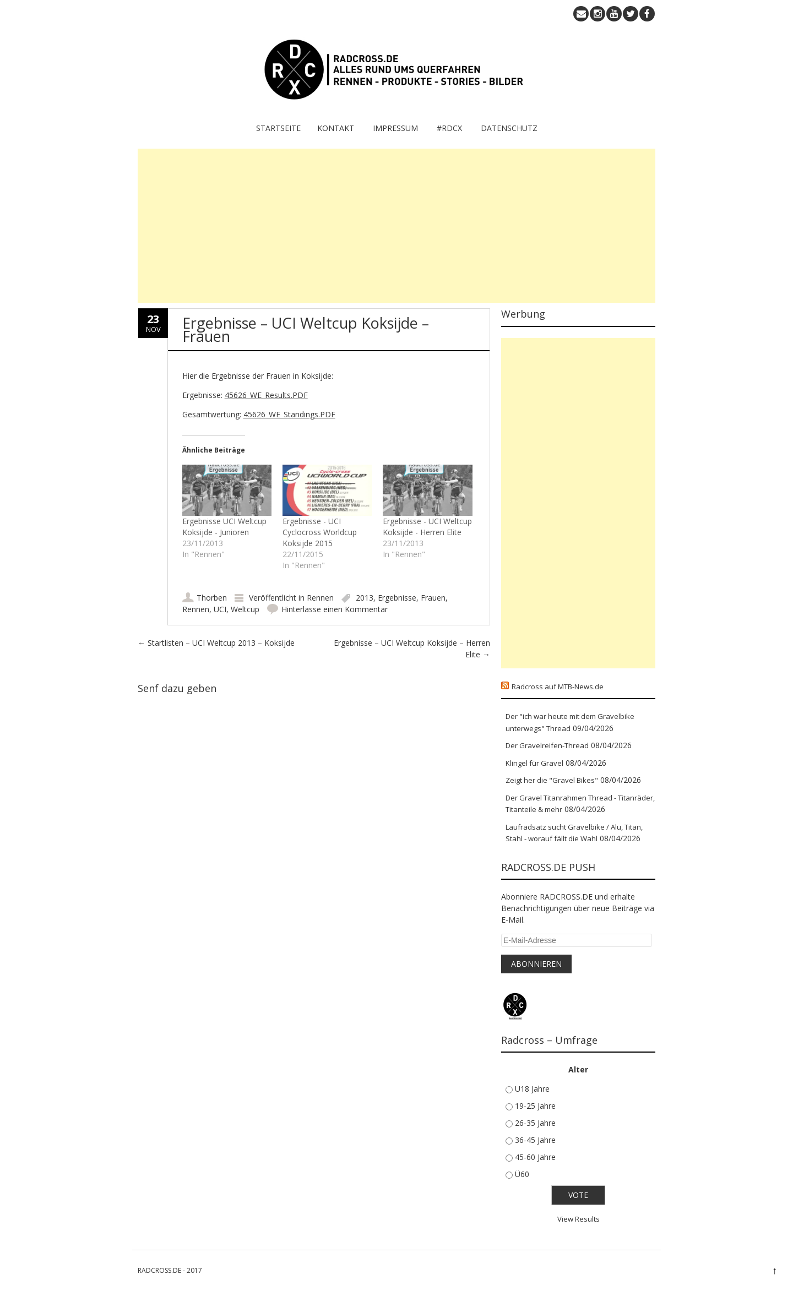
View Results (578, 1219)
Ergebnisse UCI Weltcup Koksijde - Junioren (224, 526)
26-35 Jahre (535, 1123)
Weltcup (245, 609)
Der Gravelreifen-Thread (547, 745)
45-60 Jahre (535, 1157)
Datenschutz (509, 128)
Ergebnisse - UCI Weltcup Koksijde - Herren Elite (427, 526)
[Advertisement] (396, 226)
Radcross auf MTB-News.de (558, 686)
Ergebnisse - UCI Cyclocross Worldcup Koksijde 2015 (320, 532)
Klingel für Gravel (534, 763)
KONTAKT (335, 128)
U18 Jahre (532, 1088)
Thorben (212, 597)
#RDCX (449, 128)
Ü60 (522, 1174)
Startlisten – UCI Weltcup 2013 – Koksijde (216, 643)
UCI (220, 609)
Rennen (320, 597)
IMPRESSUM (395, 128)
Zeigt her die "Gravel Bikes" (552, 780)
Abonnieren (536, 963)
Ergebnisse (397, 597)
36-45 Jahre (535, 1140)
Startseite (278, 128)
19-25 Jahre (535, 1106)
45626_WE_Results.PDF (266, 395)
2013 (364, 597)
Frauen (433, 597)
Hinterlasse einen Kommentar (334, 609)
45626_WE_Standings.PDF (289, 414)
